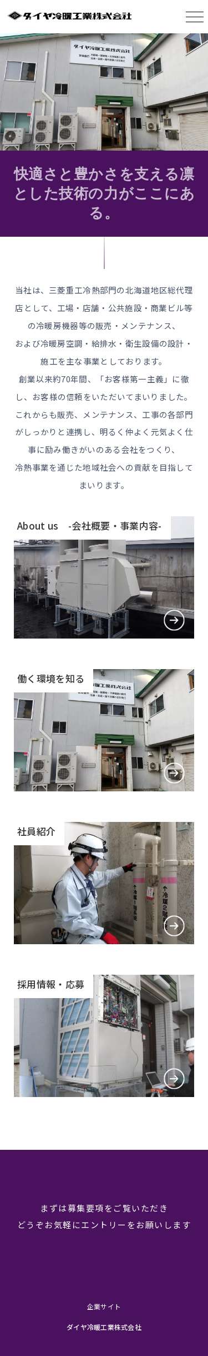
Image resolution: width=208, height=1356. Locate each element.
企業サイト (104, 1306)
